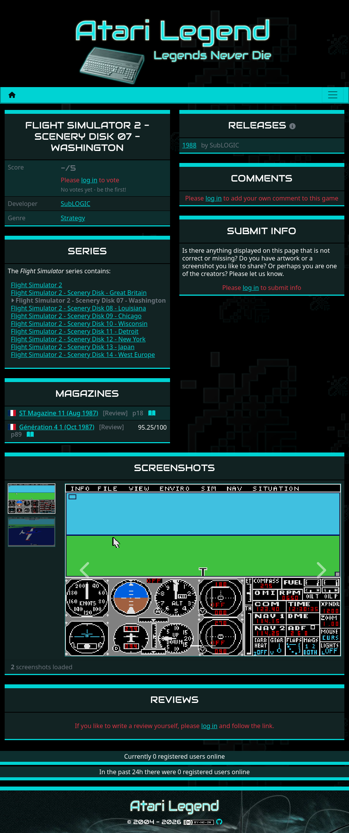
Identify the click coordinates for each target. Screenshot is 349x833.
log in (89, 180)
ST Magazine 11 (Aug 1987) (58, 413)
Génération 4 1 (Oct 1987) (57, 427)
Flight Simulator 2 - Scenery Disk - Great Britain (79, 292)
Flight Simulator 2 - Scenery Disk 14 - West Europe (83, 354)
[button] (85, 569)
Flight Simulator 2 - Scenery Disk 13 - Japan (72, 347)
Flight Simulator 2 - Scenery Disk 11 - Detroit (75, 331)
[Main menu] (333, 95)
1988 (189, 145)
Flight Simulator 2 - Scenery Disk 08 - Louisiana (78, 308)
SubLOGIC (75, 203)
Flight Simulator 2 (36, 285)
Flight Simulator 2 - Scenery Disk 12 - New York (78, 339)
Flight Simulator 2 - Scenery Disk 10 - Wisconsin (79, 323)
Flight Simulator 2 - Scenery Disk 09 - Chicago (76, 316)
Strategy (73, 218)
